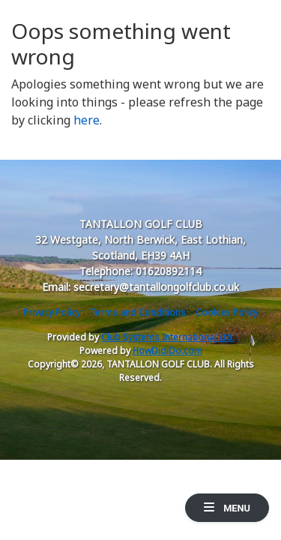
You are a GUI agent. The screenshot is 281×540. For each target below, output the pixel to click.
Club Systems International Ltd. (168, 337)
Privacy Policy (51, 312)
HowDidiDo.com (167, 350)
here (86, 120)
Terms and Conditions (138, 312)
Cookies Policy (227, 312)
